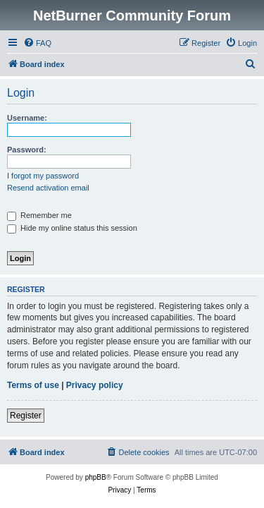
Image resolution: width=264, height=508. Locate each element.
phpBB (95, 477)
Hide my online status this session (72, 228)
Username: (27, 118)
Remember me (39, 215)
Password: (26, 149)
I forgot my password (43, 175)
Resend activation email (48, 187)
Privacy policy (94, 385)
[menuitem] (37, 43)
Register (26, 416)
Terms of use (33, 385)
